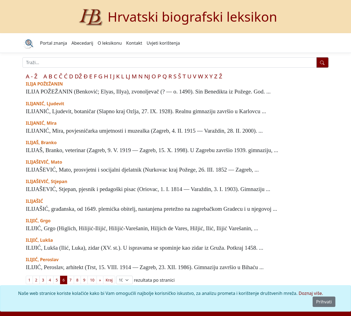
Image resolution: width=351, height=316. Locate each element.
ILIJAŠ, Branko (41, 143)
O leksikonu (110, 43)
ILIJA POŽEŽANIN (44, 84)
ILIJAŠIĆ (34, 201)
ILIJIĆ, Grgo (38, 221)
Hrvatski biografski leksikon (192, 16)
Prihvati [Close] (324, 302)
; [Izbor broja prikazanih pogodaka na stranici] (124, 280)
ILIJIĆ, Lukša (39, 240)
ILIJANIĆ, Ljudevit (45, 104)
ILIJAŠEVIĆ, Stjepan (46, 181)
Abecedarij (82, 43)
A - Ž (32, 76)
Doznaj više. (311, 293)
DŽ (78, 76)
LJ (128, 76)
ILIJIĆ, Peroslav (42, 260)
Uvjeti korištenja (163, 43)
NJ (147, 76)
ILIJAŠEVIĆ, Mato (44, 162)
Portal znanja (53, 43)
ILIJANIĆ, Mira (41, 123)
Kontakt (134, 43)
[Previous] (100, 280)
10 (92, 280)
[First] (109, 280)
